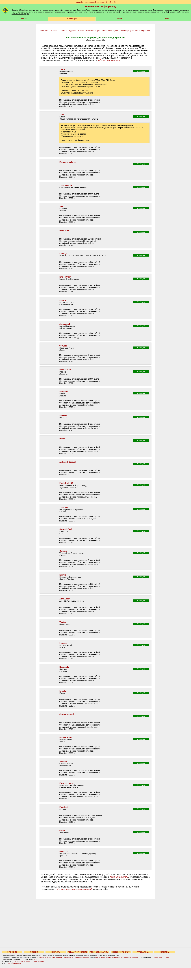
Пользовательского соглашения (49, 957)
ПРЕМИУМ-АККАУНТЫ (99, 952)
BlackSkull (64, 230)
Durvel (62, 439)
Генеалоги (44, 31)
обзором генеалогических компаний (74, 889)
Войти (119, 19)
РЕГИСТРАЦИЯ (72, 19)
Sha (61, 206)
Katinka (62, 575)
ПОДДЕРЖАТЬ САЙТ (121, 952)
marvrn (62, 300)
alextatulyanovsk (66, 714)
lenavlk (62, 691)
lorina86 (63, 643)
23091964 (63, 507)
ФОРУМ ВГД (165, 952)
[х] (115, 2)
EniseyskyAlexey (67, 783)
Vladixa (62, 622)
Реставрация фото (127, 31)
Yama (61, 115)
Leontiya (63, 254)
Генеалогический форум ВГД (100, 6)
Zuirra (62, 69)
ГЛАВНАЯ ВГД (143, 952)
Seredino (63, 761)
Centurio (63, 551)
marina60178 (65, 370)
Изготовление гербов (110, 31)
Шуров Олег (65, 277)
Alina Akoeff (64, 599)
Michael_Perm (65, 737)
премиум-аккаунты (119, 877)
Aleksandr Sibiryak (67, 462)
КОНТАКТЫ (55, 952)
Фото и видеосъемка (143, 31)
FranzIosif (63, 807)
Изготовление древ (92, 31)
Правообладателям (13, 963)
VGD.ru (24, 19)
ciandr (62, 830)
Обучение (63, 31)
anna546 (63, 415)
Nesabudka (64, 667)
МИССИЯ (34, 952)
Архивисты (53, 31)
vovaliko (63, 346)
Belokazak (63, 851)
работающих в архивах (108, 60)
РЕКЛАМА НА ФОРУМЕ (77, 952)
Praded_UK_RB (66, 483)
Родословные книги (76, 31)
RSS (35, 959)
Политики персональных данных (76, 957)
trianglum (63, 391)
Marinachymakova (67, 162)
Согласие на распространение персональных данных (116, 957)
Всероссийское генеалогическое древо (28, 961)
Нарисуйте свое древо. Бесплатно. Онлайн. (94, 2)
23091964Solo (65, 185)
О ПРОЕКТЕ (12, 952)
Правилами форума (161, 957)
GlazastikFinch (66, 529)
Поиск (167, 19)
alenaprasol (64, 324)
